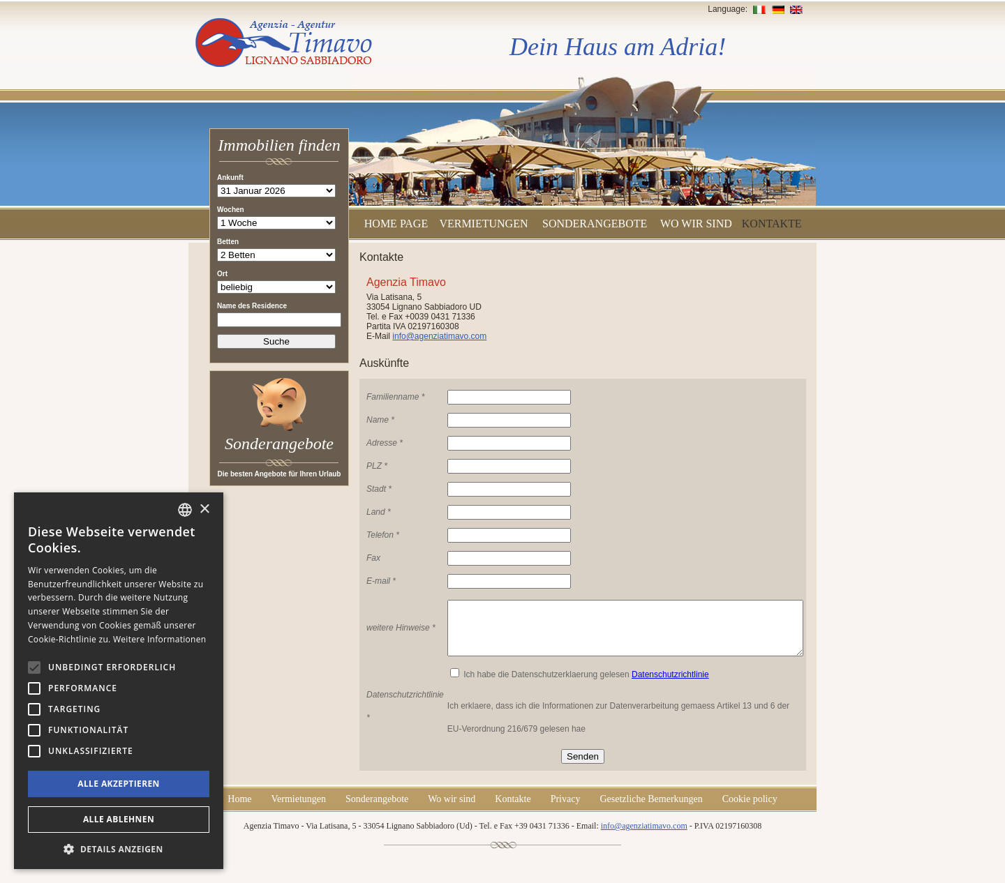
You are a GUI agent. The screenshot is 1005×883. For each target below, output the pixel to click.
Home (239, 809)
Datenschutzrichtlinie (670, 685)
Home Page (396, 223)
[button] (118, 848)
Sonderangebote (594, 223)
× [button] (204, 509)
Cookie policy (749, 809)
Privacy (566, 809)
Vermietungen (483, 223)
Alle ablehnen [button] (118, 819)
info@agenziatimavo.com (439, 336)
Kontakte (772, 223)
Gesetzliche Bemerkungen (651, 809)
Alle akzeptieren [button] (118, 784)
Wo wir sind (696, 223)
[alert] (118, 680)
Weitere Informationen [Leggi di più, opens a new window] (160, 639)
